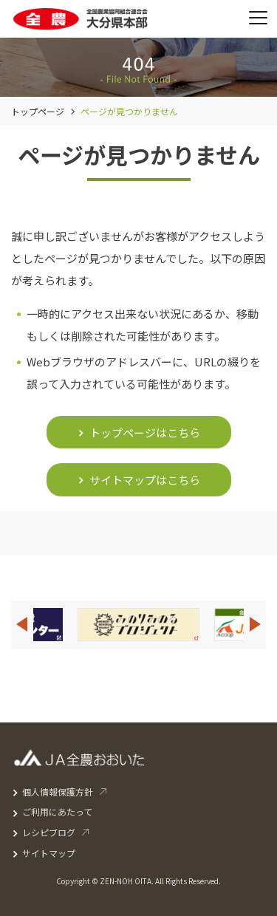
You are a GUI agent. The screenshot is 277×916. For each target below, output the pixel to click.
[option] (138, 624)
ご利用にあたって (57, 811)
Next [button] (255, 624)
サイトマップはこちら (144, 480)
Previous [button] (21, 624)
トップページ (37, 111)
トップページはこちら (144, 432)
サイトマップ (48, 853)
